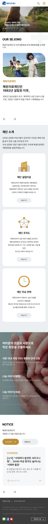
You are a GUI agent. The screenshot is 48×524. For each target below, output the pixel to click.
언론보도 (27, 442)
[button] (14, 28)
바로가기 (24, 200)
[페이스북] (7, 519)
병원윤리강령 (6, 501)
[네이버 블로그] (4, 519)
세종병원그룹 (37, 519)
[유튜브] (11, 519)
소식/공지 (8, 442)
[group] (24, 19)
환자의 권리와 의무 (19, 501)
